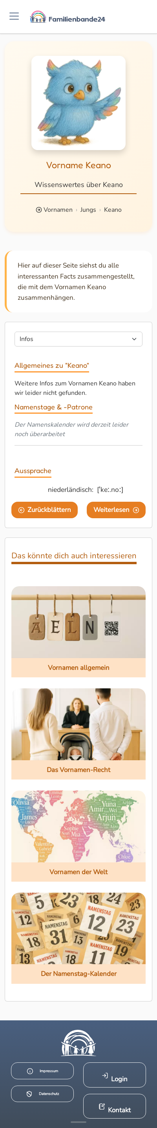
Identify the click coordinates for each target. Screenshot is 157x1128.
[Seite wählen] (78, 339)
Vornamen (58, 209)
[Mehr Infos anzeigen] (78, 1122)
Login (115, 1078)
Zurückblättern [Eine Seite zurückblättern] (44, 509)
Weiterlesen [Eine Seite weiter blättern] (116, 509)
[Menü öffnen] (14, 16)
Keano (113, 209)
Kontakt (115, 1109)
